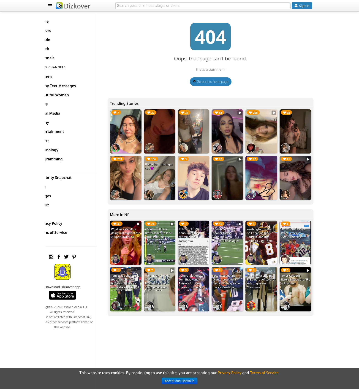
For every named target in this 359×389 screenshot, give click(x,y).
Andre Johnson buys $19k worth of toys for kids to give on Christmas (263, 273)
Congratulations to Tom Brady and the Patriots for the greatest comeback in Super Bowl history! (198, 277)
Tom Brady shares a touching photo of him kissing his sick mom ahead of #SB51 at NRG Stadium (135, 277)
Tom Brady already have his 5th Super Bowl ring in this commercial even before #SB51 (166, 275)
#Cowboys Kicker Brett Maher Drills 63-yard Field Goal (166, 228)
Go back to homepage (216, 81)
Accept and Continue (179, 381)
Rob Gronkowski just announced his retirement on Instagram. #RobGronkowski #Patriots (199, 233)
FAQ (56, 212)
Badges (58, 194)
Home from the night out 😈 (164, 164)
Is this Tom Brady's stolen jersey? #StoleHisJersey (295, 228)
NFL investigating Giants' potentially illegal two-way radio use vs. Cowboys (231, 273)
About (57, 203)
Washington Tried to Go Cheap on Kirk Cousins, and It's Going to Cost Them (263, 230)
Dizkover (73, 6)
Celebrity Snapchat (69, 175)
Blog (56, 184)
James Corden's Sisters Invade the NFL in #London (294, 272)
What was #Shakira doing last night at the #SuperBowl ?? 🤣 (134, 230)
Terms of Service (66, 230)
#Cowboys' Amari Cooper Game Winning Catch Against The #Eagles (231, 230)
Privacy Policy (64, 221)
